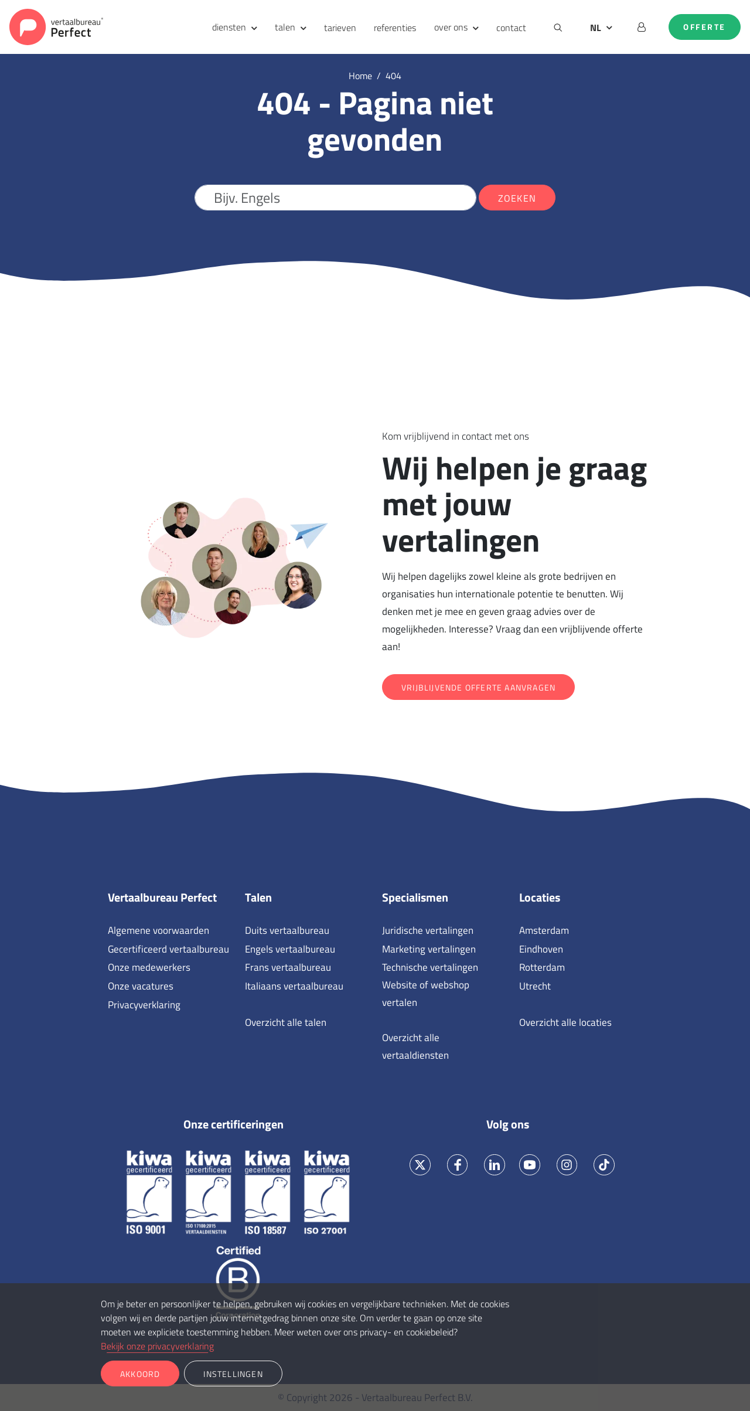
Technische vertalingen (430, 967)
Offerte (704, 27)
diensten (229, 27)
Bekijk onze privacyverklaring (157, 1346)
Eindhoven (541, 949)
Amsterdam (544, 930)
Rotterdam (542, 967)
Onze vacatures (140, 986)
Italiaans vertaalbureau (294, 986)
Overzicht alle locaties (565, 1022)
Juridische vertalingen (427, 930)
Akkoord (140, 1374)
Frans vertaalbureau (288, 967)
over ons (451, 27)
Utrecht (535, 986)
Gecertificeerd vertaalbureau (168, 949)
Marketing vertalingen (429, 949)
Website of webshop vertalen (425, 993)
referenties (395, 28)
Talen (258, 897)
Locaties (539, 897)
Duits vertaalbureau (287, 930)
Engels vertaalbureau (290, 949)
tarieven (340, 28)
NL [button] (595, 28)
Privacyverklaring (144, 1004)
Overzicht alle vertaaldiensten (415, 1046)
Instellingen (232, 1374)
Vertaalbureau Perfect (162, 897)
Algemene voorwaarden (158, 930)
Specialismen (415, 897)
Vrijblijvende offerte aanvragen (478, 687)
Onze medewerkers (149, 967)
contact (511, 28)
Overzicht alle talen (285, 1022)
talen (285, 27)
